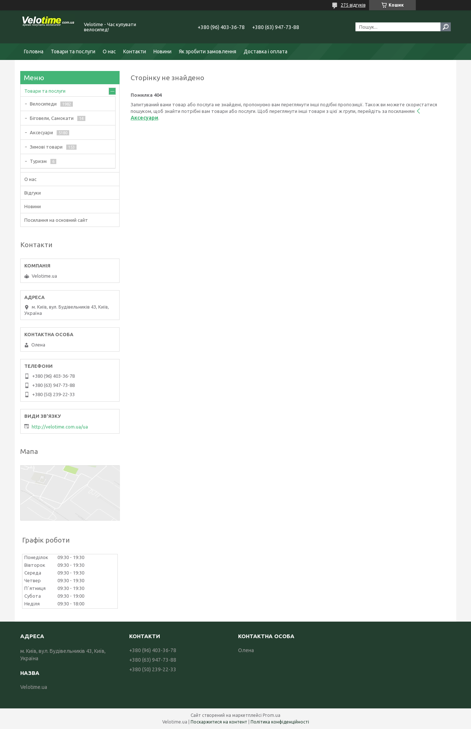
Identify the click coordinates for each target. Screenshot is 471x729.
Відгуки (32, 192)
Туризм (38, 161)
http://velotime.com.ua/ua (60, 426)
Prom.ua (271, 715)
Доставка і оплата (265, 51)
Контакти (134, 51)
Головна (33, 51)
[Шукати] (445, 26)
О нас (109, 51)
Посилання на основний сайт (56, 220)
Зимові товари (46, 146)
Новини (162, 51)
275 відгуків (353, 5)
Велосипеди (43, 103)
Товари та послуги (73, 51)
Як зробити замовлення (207, 51)
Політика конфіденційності (280, 721)
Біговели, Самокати (52, 118)
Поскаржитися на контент (219, 721)
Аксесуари (41, 132)
